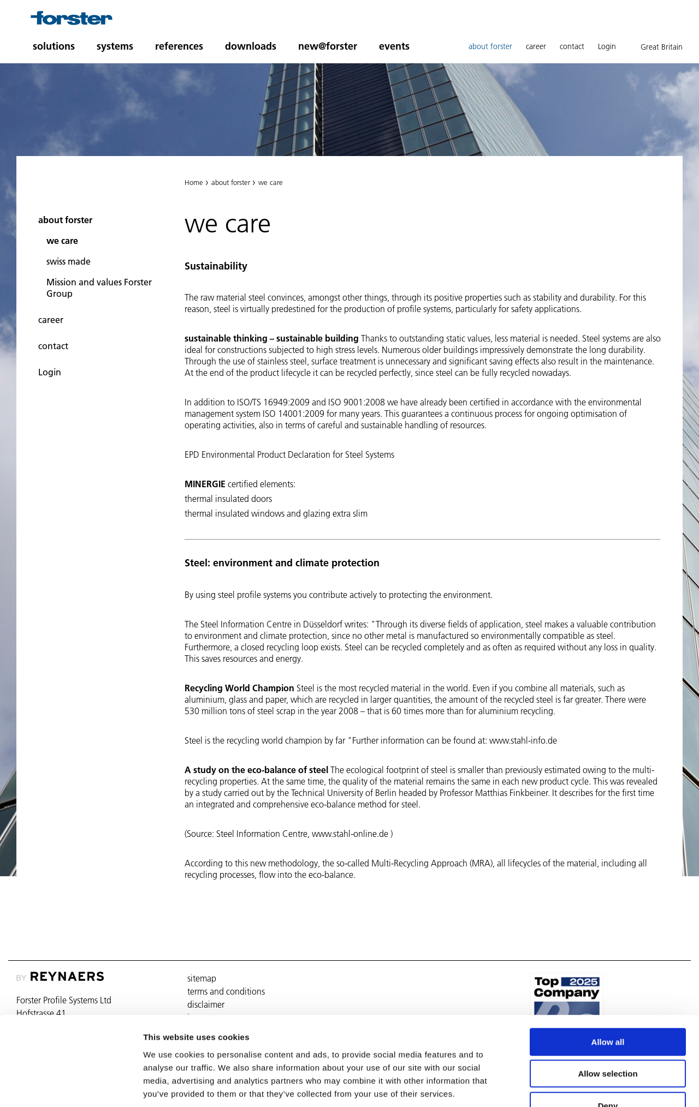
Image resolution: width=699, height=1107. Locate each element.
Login (607, 46)
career (536, 46)
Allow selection (607, 1005)
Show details (573, 1085)
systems (115, 46)
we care (62, 240)
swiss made (68, 261)
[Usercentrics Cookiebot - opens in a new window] (71, 1086)
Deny (608, 1037)
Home (194, 182)
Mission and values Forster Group (99, 288)
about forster (490, 46)
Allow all (608, 973)
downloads (250, 46)
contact (572, 46)
